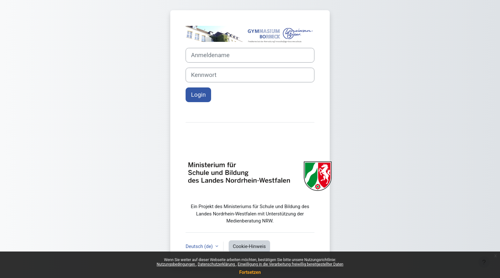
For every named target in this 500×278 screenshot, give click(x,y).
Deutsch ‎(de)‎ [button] (200, 246)
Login (198, 94)
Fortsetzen (250, 272)
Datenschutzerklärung (217, 264)
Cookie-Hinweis (249, 246)
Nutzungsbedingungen (176, 264)
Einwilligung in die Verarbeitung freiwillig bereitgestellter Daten (290, 264)
